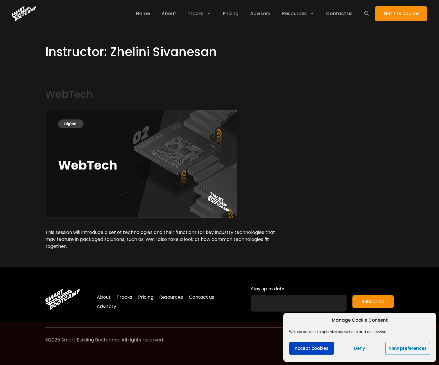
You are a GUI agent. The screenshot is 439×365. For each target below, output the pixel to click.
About (169, 13)
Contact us (339, 13)
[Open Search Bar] (367, 13)
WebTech (69, 94)
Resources (301, 13)
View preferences (408, 348)
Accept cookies (312, 348)
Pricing (231, 13)
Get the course (401, 13)
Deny (359, 348)
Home (143, 13)
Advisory (260, 13)
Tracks (202, 13)
